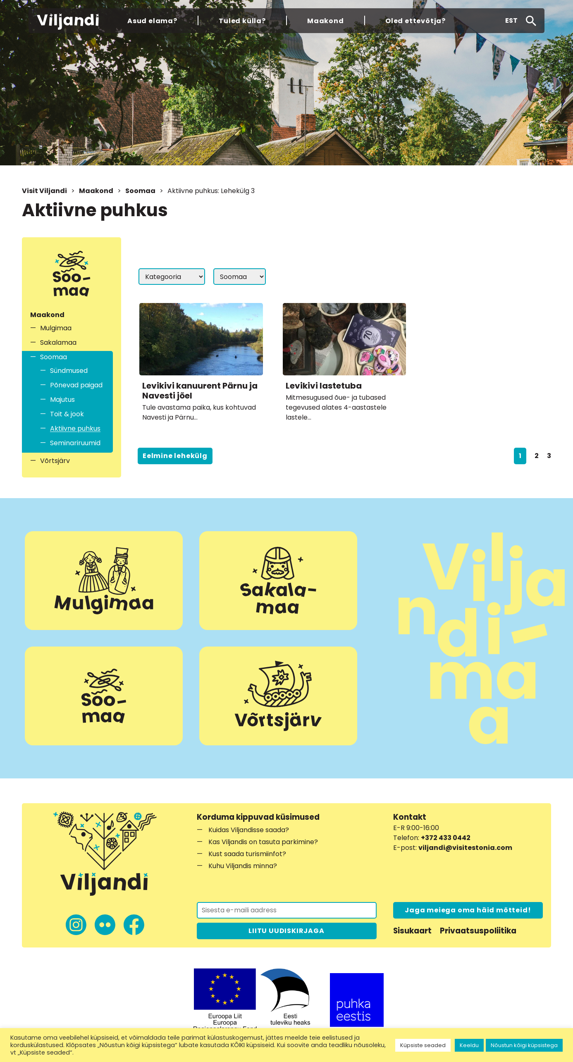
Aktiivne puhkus (75, 428)
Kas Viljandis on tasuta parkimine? (263, 842)
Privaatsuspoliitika (478, 930)
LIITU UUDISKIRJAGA (286, 931)
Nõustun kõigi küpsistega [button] (524, 1045)
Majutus (62, 399)
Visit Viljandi (44, 191)
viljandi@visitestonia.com (465, 847)
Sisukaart (412, 930)
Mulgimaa (56, 328)
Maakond (96, 191)
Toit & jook (67, 414)
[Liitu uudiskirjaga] (287, 910)
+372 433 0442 (445, 837)
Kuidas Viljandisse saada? (248, 830)
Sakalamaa (58, 342)
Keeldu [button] (469, 1045)
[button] (511, 20)
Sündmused (69, 370)
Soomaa (140, 191)
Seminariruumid (75, 443)
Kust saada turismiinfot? (247, 854)
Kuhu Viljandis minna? (242, 866)
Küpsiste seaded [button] (423, 1045)
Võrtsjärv (55, 460)
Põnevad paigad (76, 385)
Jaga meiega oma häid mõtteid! (468, 910)
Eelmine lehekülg (175, 456)
